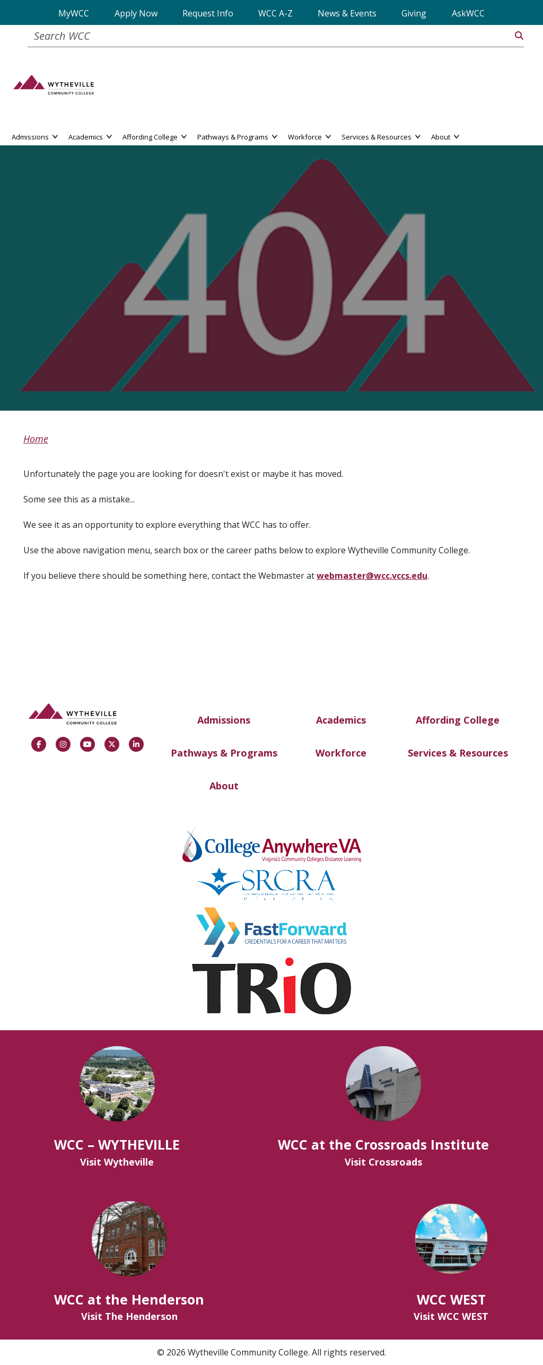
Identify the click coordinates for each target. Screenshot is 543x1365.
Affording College (458, 720)
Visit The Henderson (129, 1316)
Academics (341, 720)
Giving (413, 13)
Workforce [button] (309, 136)
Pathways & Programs (224, 752)
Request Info (207, 13)
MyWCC (73, 13)
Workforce (341, 752)
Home (35, 438)
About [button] (445, 136)
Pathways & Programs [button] (237, 136)
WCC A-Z (275, 13)
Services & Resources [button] (381, 136)
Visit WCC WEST (451, 1316)
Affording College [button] (154, 136)
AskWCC (468, 13)
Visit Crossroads (383, 1161)
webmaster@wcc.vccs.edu (372, 575)
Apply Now (136, 13)
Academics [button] (90, 136)
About (224, 785)
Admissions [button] (35, 136)
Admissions (223, 720)
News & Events (347, 13)
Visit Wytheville (117, 1161)
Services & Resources (458, 752)
